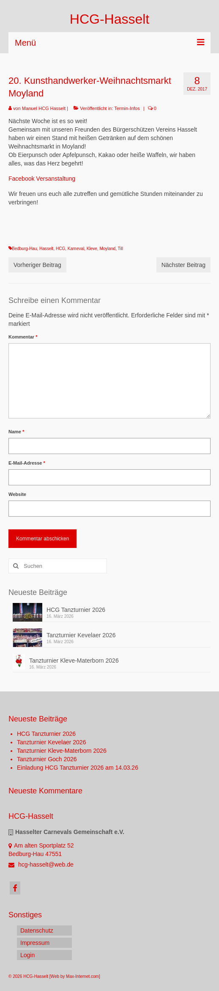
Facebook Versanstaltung (41, 178)
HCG (60, 248)
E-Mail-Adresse (26, 462)
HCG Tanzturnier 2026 (76, 609)
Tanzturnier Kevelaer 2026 (81, 635)
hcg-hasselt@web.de (41, 864)
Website (17, 494)
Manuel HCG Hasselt (44, 108)
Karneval (76, 248)
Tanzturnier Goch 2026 (47, 759)
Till (120, 248)
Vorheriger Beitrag (37, 265)
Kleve (92, 248)
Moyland (107, 248)
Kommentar (22, 336)
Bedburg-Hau (24, 248)
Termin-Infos (127, 108)
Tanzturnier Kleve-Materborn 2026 (74, 660)
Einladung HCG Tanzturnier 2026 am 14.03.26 (77, 767)
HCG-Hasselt (109, 19)
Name (16, 431)
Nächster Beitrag (183, 265)
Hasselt (46, 248)
